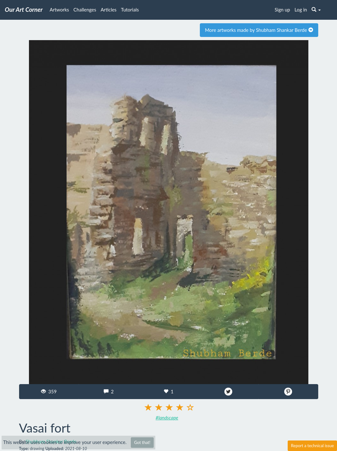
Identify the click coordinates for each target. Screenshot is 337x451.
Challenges (85, 9)
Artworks (59, 9)
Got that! (142, 442)
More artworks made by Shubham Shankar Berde (259, 30)
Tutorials (130, 9)
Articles (108, 9)
